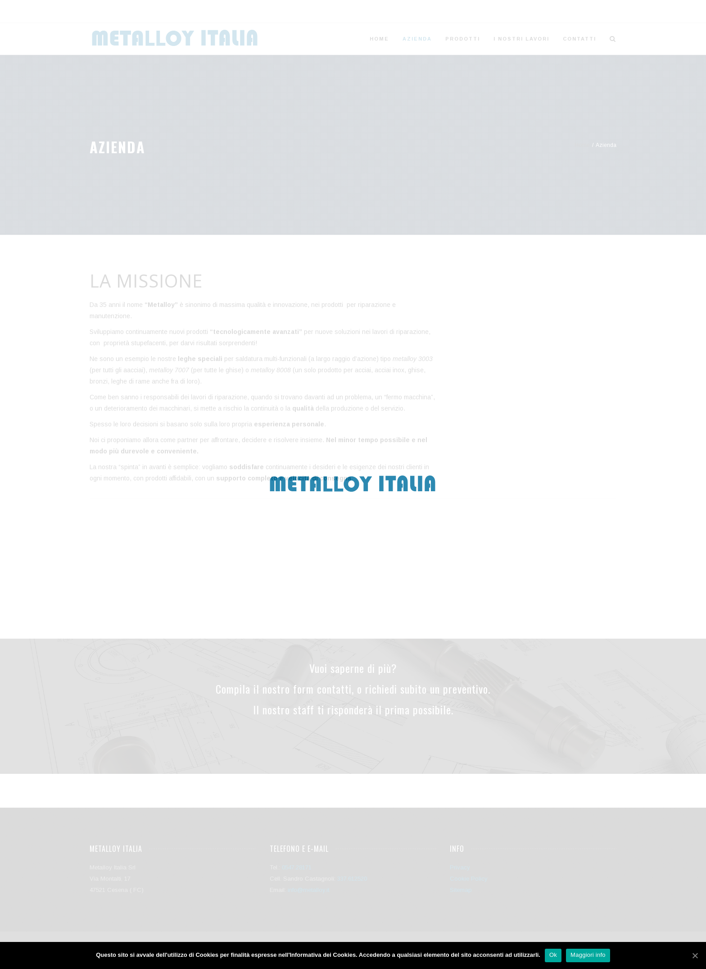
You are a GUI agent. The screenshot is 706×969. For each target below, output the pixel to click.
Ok (553, 954)
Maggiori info (588, 954)
